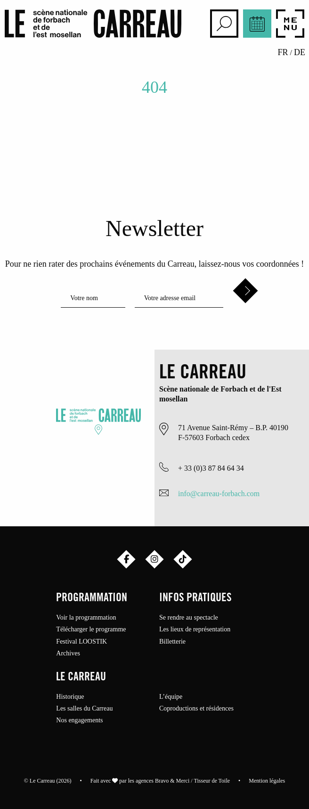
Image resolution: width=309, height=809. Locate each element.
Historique (70, 697)
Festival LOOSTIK (81, 641)
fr (283, 52)
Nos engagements (79, 720)
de (299, 52)
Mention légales (267, 780)
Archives (68, 653)
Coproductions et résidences (196, 708)
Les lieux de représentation (194, 629)
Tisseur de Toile (212, 780)
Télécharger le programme (91, 629)
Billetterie (172, 641)
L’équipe (170, 697)
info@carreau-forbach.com (219, 494)
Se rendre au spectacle (188, 617)
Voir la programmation (86, 617)
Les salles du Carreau (84, 708)
